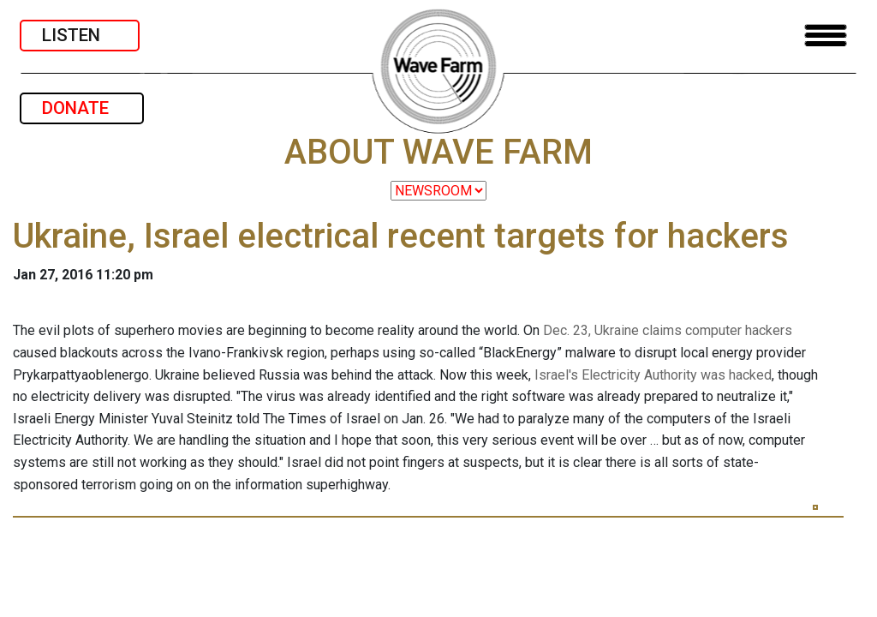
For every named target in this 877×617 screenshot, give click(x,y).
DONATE (82, 108)
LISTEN (79, 35)
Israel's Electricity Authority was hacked (653, 375)
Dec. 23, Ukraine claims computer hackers (667, 330)
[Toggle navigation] (825, 36)
